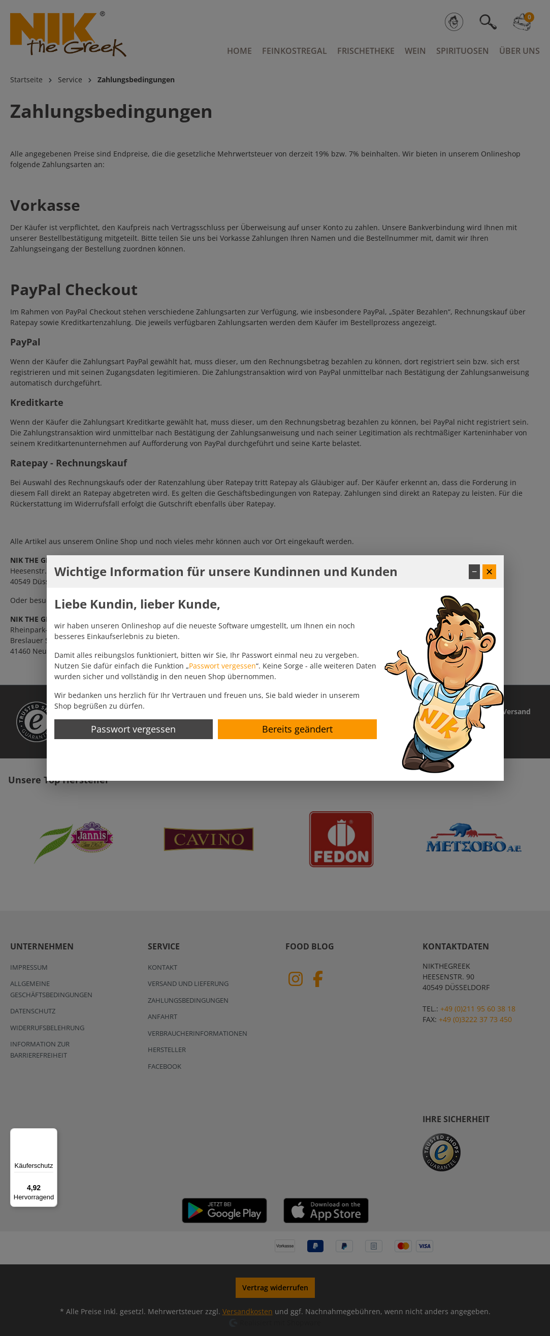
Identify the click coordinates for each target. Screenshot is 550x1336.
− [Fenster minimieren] (474, 571)
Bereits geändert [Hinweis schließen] (297, 729)
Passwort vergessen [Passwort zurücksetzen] (133, 729)
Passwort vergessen (222, 666)
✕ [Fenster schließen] (489, 571)
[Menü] (51, 1134)
